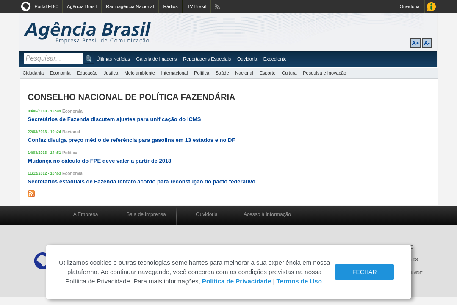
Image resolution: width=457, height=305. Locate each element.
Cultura (289, 72)
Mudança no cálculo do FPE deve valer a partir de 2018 (100, 161)
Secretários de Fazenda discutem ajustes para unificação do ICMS (114, 119)
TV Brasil (196, 6)
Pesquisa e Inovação (324, 72)
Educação (87, 72)
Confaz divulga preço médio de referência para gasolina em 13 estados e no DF (131, 140)
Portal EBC (46, 6)
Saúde (222, 72)
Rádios (170, 6)
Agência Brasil (82, 6)
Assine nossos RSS (217, 6)
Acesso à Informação (431, 6)
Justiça (111, 72)
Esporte (268, 72)
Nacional (244, 72)
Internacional (174, 72)
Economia (60, 72)
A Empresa (85, 214)
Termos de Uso (299, 281)
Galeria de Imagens (156, 58)
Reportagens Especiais (207, 58)
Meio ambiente (140, 72)
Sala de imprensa (146, 214)
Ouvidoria (409, 6)
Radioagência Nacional (130, 6)
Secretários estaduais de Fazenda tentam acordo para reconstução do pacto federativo (142, 181)
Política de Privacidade (236, 281)
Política (201, 72)
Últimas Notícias (113, 58)
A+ (415, 43)
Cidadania (33, 72)
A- (427, 43)
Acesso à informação (267, 214)
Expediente (275, 58)
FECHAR (364, 272)
